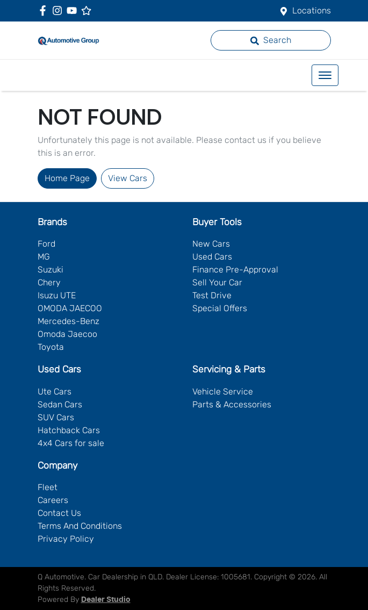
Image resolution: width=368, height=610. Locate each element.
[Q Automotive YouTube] (74, 10)
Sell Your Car (217, 282)
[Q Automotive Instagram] (59, 10)
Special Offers (219, 308)
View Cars (127, 178)
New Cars (211, 244)
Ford (46, 244)
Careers (53, 500)
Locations (311, 10)
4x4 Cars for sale (71, 443)
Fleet (47, 487)
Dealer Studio (106, 600)
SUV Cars (56, 417)
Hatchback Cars (69, 430)
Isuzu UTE (57, 295)
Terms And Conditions (80, 526)
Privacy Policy (66, 539)
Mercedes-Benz (68, 321)
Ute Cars (54, 391)
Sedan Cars (60, 404)
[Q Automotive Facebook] (45, 10)
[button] (325, 75)
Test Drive (212, 295)
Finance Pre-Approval (235, 269)
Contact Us (59, 513)
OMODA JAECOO (70, 308)
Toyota (51, 347)
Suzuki (50, 269)
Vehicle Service (222, 391)
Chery (49, 282)
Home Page (67, 178)
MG (44, 257)
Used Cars (212, 257)
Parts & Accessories (231, 404)
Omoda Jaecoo (67, 334)
